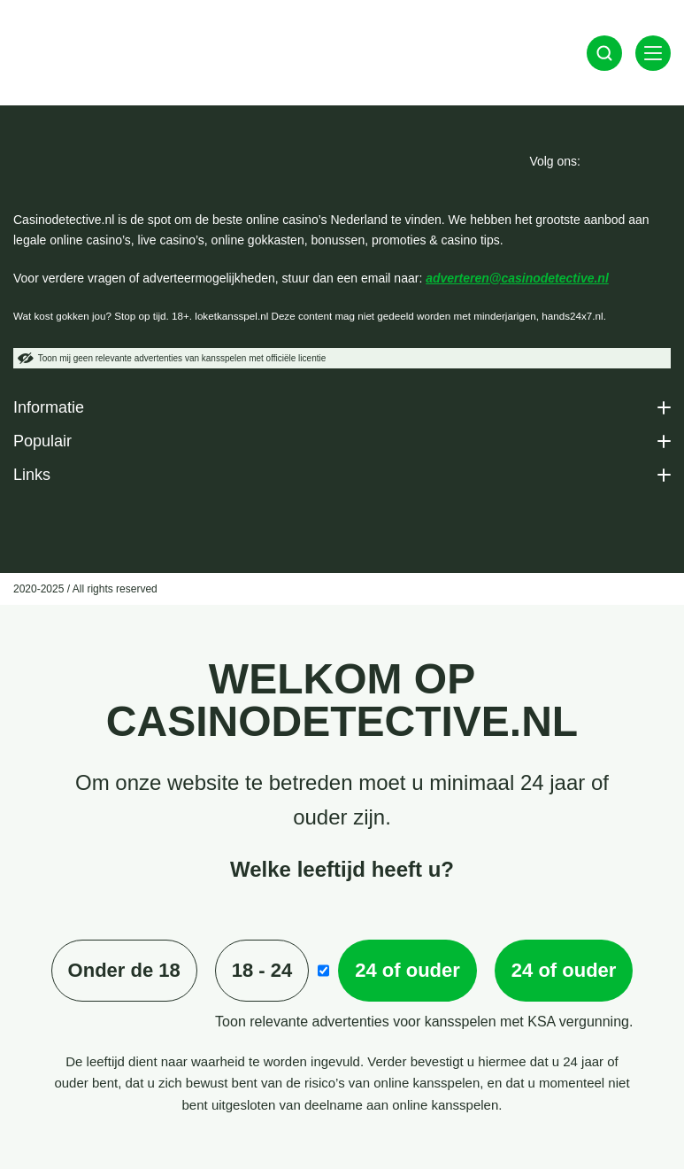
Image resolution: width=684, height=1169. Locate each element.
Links (31, 475)
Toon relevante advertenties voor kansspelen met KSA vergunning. (424, 1022)
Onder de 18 (124, 970)
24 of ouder (407, 970)
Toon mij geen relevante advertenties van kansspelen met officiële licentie (172, 358)
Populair (42, 441)
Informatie (48, 407)
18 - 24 (262, 970)
